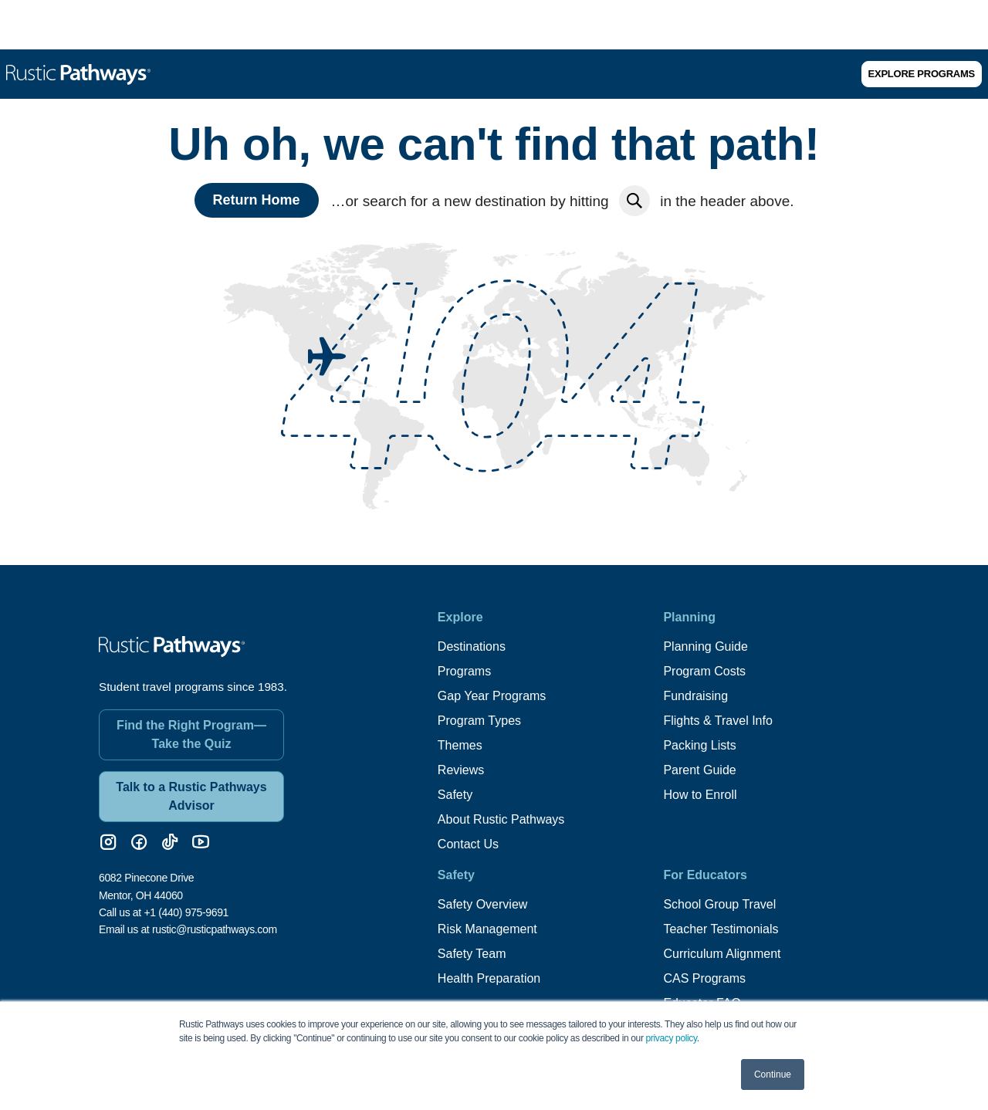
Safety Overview (482, 904)
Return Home (256, 200)
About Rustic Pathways (501, 819)
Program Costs (704, 671)
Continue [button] (772, 1074)
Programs (464, 671)
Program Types (479, 720)
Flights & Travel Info (717, 720)
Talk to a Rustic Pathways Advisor (191, 796)
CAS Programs (704, 978)
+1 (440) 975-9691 (186, 912)
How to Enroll (699, 794)
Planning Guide (705, 646)
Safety (455, 794)
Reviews (461, 770)
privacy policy (671, 1038)
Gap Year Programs (492, 695)
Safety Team (472, 953)
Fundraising (695, 695)
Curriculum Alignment (721, 953)
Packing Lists (699, 745)
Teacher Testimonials (720, 929)
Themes (460, 745)
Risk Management (487, 929)
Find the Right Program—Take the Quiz (191, 734)
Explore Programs (921, 74)
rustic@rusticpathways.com (214, 929)
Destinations (472, 646)
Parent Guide (699, 770)
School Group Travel (719, 904)
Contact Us (468, 844)
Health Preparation (489, 978)
